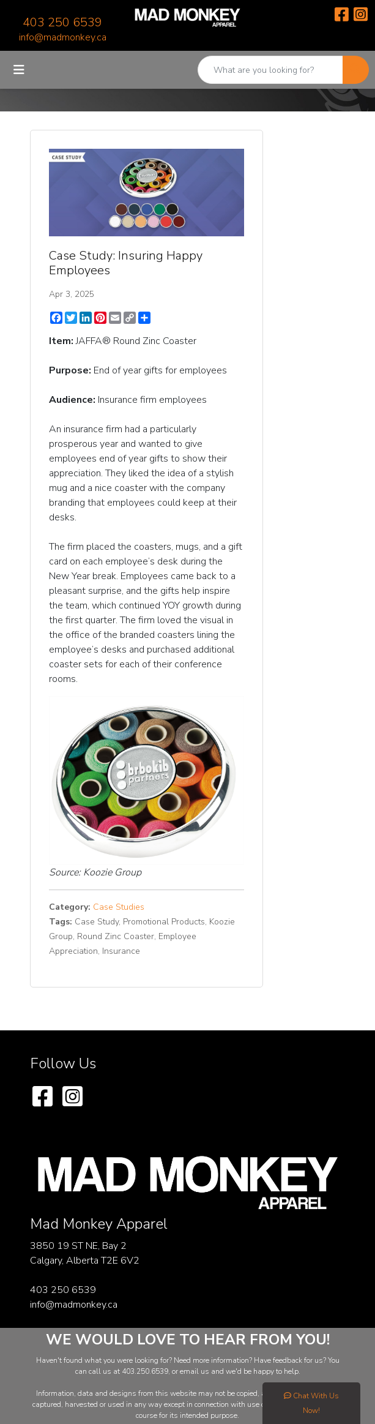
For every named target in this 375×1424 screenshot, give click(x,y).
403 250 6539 (62, 22)
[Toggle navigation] (19, 70)
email (190, 1371)
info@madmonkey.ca (62, 37)
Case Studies (118, 907)
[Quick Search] (270, 70)
